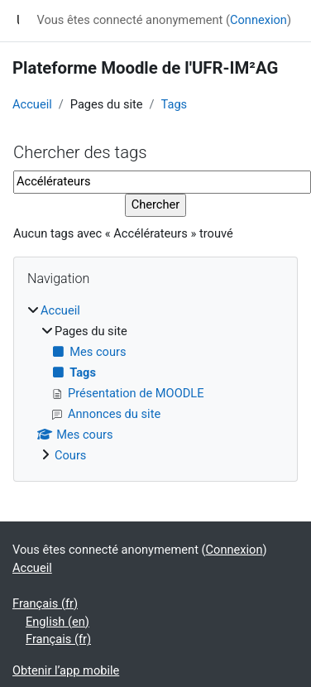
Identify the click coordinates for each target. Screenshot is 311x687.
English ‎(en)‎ (57, 621)
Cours (70, 455)
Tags (174, 104)
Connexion (258, 19)
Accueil (32, 104)
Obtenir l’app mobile (65, 670)
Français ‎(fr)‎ (45, 603)
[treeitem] (155, 383)
